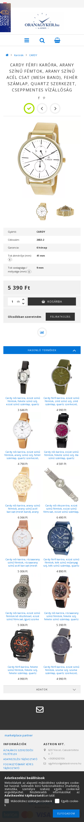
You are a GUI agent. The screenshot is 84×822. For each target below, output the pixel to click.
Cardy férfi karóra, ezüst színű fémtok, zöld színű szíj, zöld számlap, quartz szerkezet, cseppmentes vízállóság (61, 402)
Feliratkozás (60, 316)
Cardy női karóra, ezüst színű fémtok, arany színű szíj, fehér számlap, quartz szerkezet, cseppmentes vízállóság (22, 456)
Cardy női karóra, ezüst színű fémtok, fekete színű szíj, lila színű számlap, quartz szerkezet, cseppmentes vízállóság (61, 458)
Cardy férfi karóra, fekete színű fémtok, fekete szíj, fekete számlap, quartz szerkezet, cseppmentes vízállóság (23, 673)
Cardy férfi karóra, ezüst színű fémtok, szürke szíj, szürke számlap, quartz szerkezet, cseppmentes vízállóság (61, 671)
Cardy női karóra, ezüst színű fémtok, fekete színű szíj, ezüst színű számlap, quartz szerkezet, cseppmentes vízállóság (22, 404)
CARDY (33, 55)
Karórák (19, 55)
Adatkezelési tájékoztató (20, 759)
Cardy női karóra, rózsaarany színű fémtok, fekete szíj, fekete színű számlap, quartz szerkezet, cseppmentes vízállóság (61, 619)
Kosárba (54, 301)
